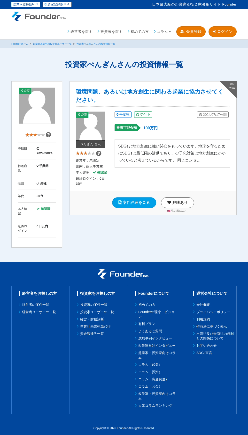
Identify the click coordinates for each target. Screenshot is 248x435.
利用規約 (203, 319)
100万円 (150, 128)
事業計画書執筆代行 (95, 326)
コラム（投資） (150, 372)
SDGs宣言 (204, 352)
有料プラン (146, 323)
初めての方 (140, 31)
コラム (162, 31)
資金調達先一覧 (92, 333)
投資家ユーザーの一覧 (97, 312)
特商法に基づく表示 (211, 326)
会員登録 (190, 31)
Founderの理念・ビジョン (156, 314)
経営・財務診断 (92, 319)
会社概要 (203, 304)
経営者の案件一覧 (35, 304)
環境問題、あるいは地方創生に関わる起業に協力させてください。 (150, 95)
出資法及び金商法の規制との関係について (215, 336)
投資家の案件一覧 (93, 304)
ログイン (222, 31)
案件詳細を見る (134, 204)
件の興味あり (177, 212)
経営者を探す (81, 31)
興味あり (177, 204)
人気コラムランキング (155, 405)
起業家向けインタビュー (157, 345)
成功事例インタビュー (155, 338)
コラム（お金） (150, 386)
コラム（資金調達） (153, 379)
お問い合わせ (206, 345)
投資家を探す (111, 31)
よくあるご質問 (150, 331)
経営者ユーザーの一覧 (39, 312)
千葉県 (123, 115)
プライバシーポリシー (213, 312)
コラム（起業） (150, 364)
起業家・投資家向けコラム (157, 355)
